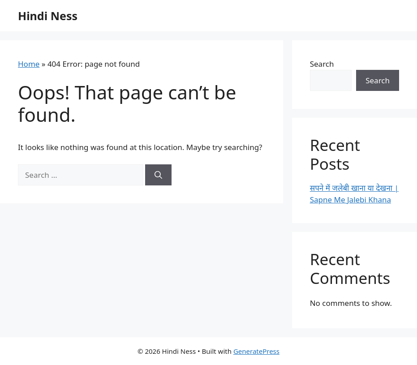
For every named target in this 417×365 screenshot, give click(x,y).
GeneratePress (256, 351)
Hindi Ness (47, 15)
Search (322, 64)
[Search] (158, 175)
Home (28, 64)
